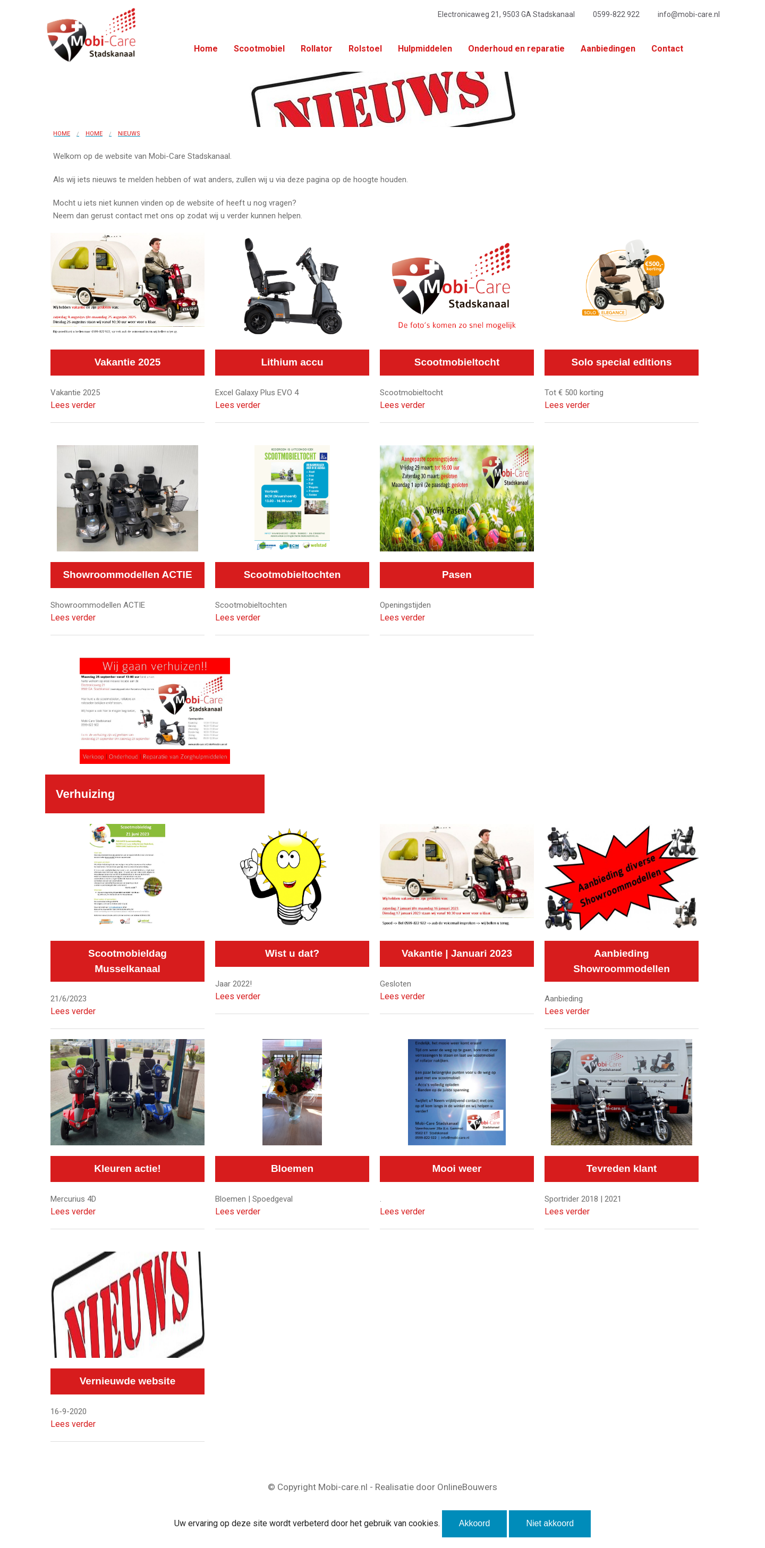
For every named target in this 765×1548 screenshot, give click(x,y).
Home (206, 49)
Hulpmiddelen (425, 49)
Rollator (317, 49)
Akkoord (474, 1523)
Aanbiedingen (608, 49)
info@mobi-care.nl (689, 14)
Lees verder (73, 405)
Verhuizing (85, 794)
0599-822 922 (616, 14)
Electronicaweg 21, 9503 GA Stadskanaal (506, 14)
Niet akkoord (550, 1523)
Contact (667, 49)
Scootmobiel (259, 49)
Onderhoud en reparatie (516, 49)
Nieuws (129, 133)
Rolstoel (365, 49)
